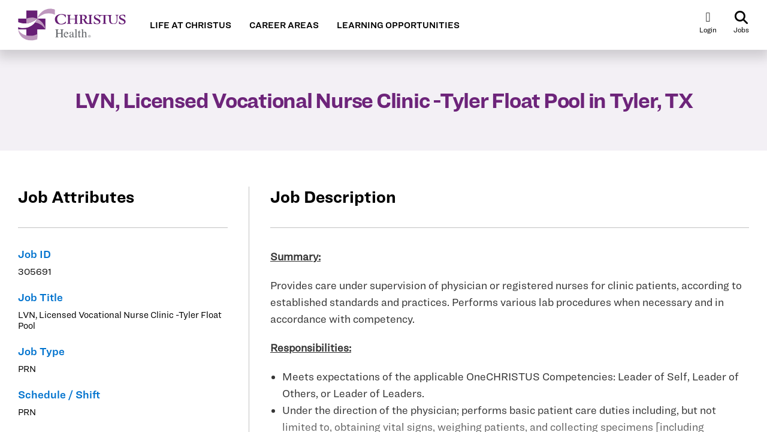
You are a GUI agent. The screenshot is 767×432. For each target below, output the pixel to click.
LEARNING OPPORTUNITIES (398, 25)
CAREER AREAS (284, 25)
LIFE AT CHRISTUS (190, 25)
